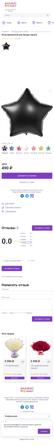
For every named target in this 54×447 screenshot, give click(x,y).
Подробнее (24, 427)
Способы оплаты (13, 207)
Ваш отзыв (6, 297)
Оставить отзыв (42, 228)
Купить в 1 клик (27, 182)
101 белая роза (12, 365)
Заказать (14, 378)
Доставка (9, 203)
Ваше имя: (6, 289)
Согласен (44, 431)
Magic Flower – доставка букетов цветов (19, 398)
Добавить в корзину (27, 176)
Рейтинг (5, 313)
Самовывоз (10, 211)
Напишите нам (28, 412)
